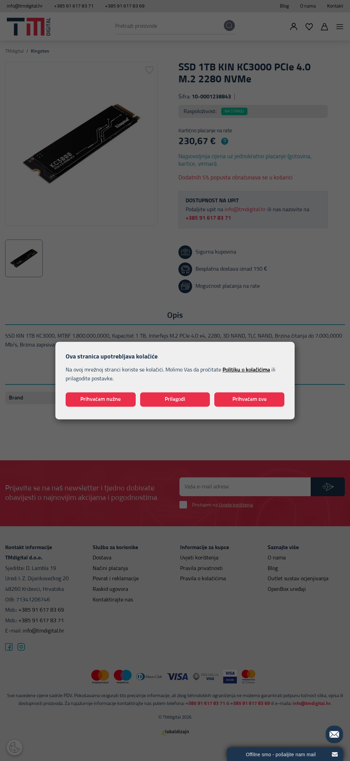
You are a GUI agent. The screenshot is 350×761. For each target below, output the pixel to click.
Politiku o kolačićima (246, 370)
